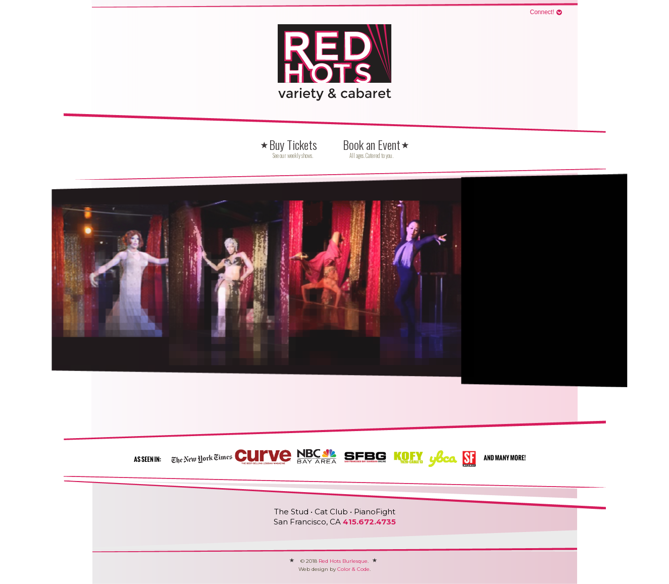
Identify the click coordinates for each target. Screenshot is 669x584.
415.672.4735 (369, 521)
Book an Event (371, 148)
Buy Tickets (293, 148)
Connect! (542, 12)
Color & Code (353, 569)
